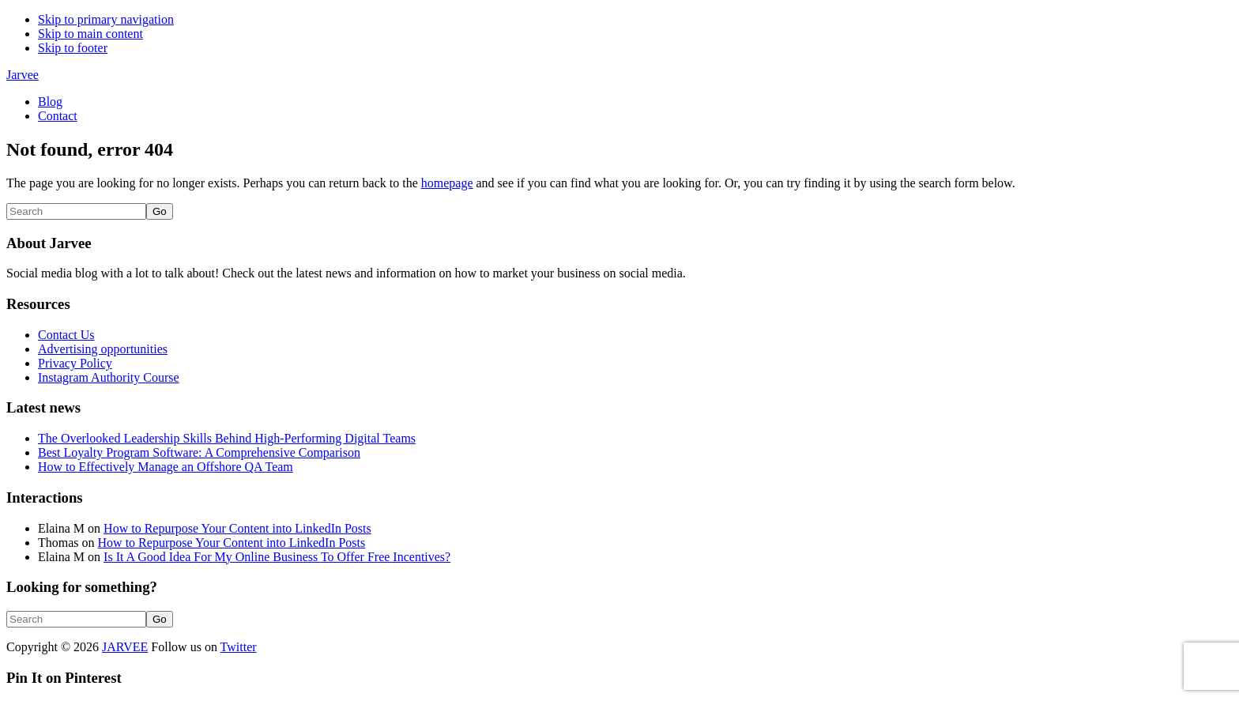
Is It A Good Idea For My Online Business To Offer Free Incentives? (277, 556)
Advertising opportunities (103, 349)
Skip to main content (90, 33)
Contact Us (66, 334)
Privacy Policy (75, 363)
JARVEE (125, 647)
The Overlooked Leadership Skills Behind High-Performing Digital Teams (227, 438)
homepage (447, 183)
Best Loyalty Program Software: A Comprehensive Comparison (199, 452)
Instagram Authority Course (108, 377)
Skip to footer (72, 48)
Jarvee (22, 74)
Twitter (238, 647)
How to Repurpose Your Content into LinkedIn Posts (237, 528)
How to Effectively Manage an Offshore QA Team (165, 466)
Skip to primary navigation (106, 19)
